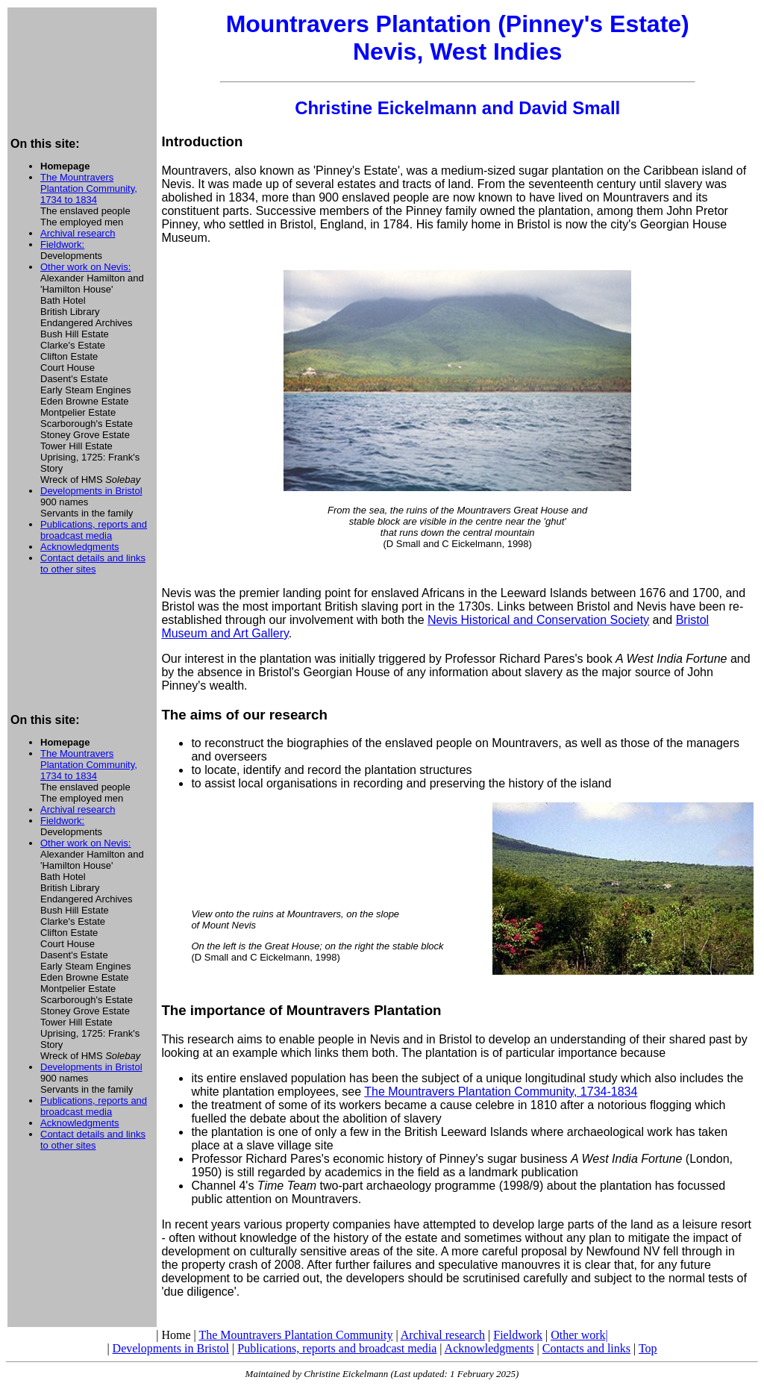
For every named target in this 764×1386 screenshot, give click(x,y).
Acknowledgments (79, 546)
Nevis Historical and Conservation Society (538, 620)
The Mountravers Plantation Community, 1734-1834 (500, 1091)
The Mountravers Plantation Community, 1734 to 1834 (88, 188)
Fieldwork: (62, 244)
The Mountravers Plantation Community (295, 1335)
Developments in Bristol (91, 490)
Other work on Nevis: (85, 266)
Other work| (579, 1335)
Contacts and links (586, 1348)
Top (648, 1348)
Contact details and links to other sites (92, 563)
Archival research (77, 233)
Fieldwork (517, 1335)
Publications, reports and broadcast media (93, 530)
